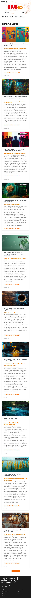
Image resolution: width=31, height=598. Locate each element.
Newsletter (22, 17)
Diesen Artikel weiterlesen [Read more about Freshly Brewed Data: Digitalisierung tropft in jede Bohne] (12, 335)
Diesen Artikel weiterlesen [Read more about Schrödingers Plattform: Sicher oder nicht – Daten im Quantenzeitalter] (12, 125)
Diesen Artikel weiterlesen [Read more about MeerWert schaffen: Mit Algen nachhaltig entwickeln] (12, 505)
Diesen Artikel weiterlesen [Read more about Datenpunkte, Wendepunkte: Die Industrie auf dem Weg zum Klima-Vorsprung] (12, 284)
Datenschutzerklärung (21, 589)
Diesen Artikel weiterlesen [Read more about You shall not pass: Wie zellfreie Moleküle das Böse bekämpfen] (12, 394)
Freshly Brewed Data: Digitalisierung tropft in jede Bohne (14, 309)
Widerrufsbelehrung (6, 591)
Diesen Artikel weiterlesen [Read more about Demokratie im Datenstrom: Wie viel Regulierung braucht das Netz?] (12, 176)
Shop (3, 17)
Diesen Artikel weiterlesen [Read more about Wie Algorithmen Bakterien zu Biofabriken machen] (12, 450)
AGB (3, 589)
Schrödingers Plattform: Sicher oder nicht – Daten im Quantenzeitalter (15, 97)
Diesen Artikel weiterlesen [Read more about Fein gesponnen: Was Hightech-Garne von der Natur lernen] (12, 563)
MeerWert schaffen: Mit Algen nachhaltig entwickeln (12, 474)
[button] (16, 571)
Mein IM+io (4, 2)
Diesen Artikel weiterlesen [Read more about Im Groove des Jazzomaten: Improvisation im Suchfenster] (12, 72)
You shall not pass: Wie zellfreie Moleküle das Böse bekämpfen (15, 360)
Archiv (6, 17)
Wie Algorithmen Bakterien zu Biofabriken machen (12, 419)
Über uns (11, 17)
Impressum (4, 593)
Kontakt (17, 17)
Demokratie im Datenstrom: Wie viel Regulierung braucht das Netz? (14, 149)
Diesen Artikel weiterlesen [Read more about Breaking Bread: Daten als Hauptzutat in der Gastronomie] (12, 228)
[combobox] (11, 12)
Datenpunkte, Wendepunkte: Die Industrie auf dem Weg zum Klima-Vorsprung (13, 254)
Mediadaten (19, 591)
